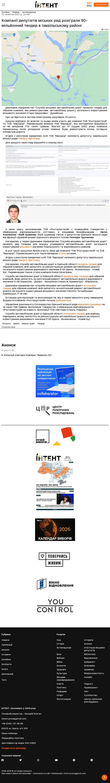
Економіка (89, 665)
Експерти (7, 664)
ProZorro (7, 323)
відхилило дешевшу (89, 304)
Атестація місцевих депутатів (94, 648)
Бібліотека (89, 654)
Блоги (5, 669)
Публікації (7, 644)
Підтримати (101, 5)
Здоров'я (61, 669)
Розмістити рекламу (14, 748)
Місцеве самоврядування (65, 678)
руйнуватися (63, 300)
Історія (60, 643)
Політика (61, 687)
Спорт (60, 695)
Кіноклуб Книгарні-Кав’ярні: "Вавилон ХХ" (28, 355)
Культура (62, 673)
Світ (86, 691)
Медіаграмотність (94, 673)
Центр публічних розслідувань (93, 700)
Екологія (61, 665)
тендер (40, 323)
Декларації (7, 674)
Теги (4, 680)
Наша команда (9, 733)
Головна (6, 12)
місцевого (26, 247)
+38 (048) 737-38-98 (12, 723)
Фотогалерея (64, 699)
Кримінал (89, 669)
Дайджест (89, 662)
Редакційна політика (13, 738)
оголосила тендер (74, 313)
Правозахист (91, 687)
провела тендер (87, 264)
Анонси (9, 345)
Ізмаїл (16, 323)
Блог (59, 654)
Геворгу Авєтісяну (29, 138)
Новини (15, 12)
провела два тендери (76, 276)
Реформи (62, 691)
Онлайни (6, 659)
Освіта (60, 684)
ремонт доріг (28, 323)
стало (62, 253)
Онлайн (88, 677)
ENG (89, 5)
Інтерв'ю (6, 654)
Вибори (60, 658)
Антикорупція (29, 12)
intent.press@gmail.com (14, 719)
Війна (59, 662)
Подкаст (88, 684)
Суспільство (90, 695)
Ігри (59, 640)
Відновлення (90, 658)
